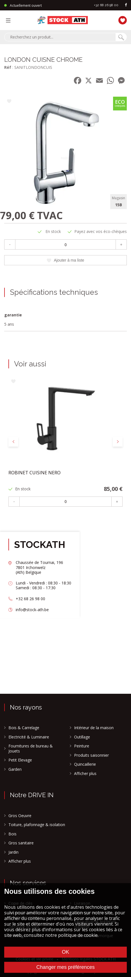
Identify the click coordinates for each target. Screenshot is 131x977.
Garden (15, 769)
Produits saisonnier (91, 755)
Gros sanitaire (21, 842)
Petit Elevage (20, 760)
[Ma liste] (121, 19)
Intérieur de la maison (94, 727)
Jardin (13, 852)
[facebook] (126, 5)
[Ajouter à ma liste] (9, 101)
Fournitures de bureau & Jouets (30, 748)
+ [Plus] (121, 244)
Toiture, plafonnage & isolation (36, 824)
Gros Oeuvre (19, 815)
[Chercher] (121, 37)
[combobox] (60, 37)
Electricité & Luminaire (28, 737)
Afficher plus (85, 773)
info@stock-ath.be (32, 609)
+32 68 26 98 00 (106, 5)
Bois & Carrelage (23, 727)
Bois (12, 834)
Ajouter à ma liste (65, 260)
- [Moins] (10, 244)
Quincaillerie (85, 764)
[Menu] (9, 20)
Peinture (81, 746)
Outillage (82, 737)
